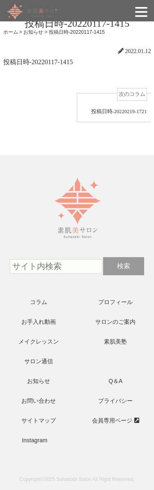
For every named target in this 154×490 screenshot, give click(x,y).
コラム (38, 302)
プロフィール (115, 302)
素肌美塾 (115, 341)
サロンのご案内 (115, 321)
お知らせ (38, 381)
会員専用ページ (112, 420)
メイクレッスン (38, 341)
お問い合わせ (38, 400)
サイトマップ (38, 420)
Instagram (34, 440)
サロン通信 (38, 361)
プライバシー (115, 400)
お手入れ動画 (38, 321)
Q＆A (115, 381)
